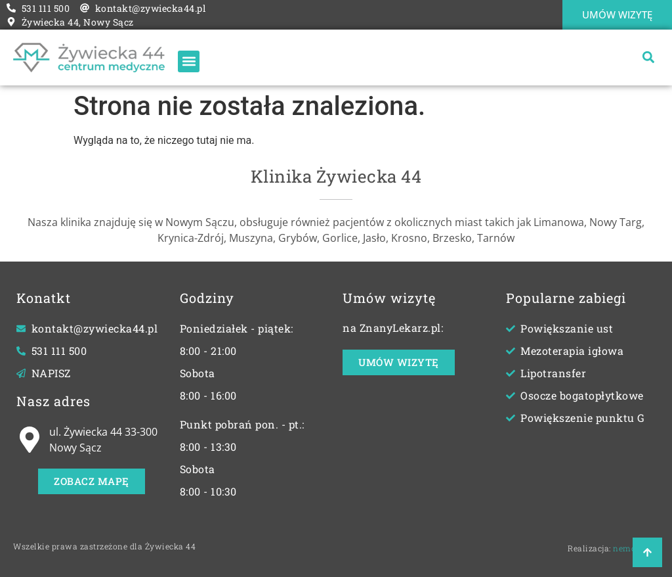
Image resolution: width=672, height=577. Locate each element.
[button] (648, 57)
